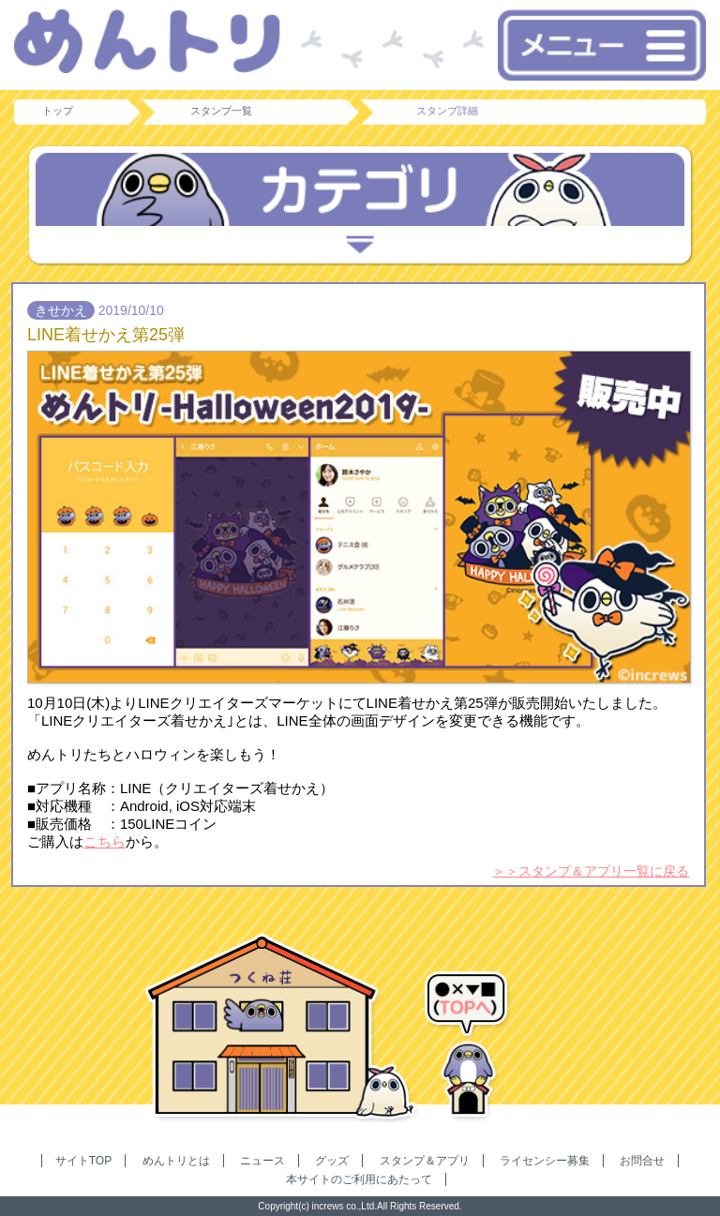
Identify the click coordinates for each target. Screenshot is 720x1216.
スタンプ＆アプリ (425, 1160)
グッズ (332, 1160)
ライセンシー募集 (545, 1160)
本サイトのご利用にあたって (359, 1179)
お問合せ (642, 1160)
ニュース (262, 1160)
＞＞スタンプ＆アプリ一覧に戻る (590, 870)
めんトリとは (176, 1160)
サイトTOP (83, 1160)
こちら (104, 841)
